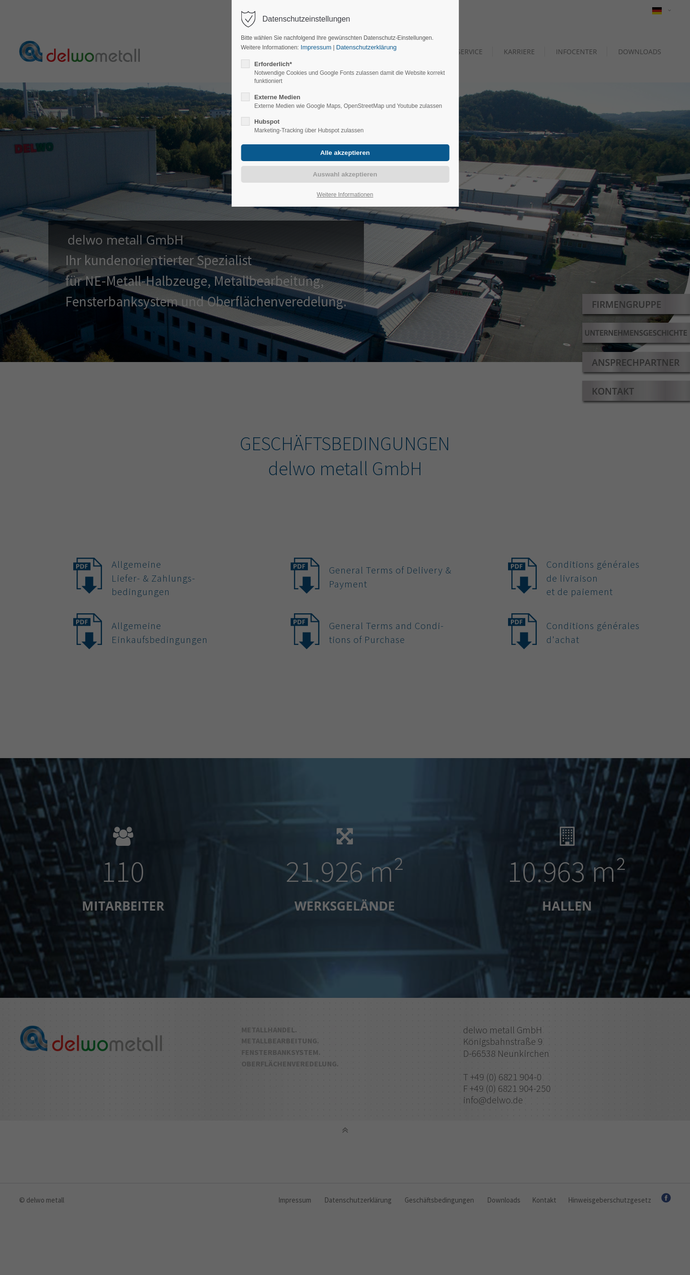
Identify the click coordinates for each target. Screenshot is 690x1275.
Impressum (315, 47)
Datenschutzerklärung (366, 47)
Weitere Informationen (345, 194)
